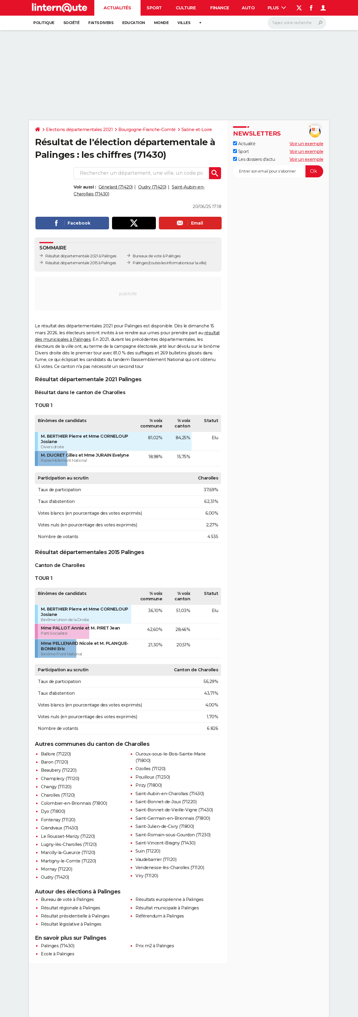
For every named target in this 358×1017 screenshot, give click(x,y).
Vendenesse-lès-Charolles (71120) (169, 867)
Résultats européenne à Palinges (169, 899)
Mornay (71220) (56, 869)
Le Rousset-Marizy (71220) (68, 836)
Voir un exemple (306, 143)
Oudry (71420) (152, 187)
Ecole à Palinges (57, 954)
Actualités (117, 8)
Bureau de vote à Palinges (67, 899)
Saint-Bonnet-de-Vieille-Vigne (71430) (174, 810)
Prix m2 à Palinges (154, 945)
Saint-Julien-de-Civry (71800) (164, 826)
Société (71, 22)
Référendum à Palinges (159, 916)
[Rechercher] (297, 23)
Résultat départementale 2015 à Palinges (80, 263)
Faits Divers (100, 22)
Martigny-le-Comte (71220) (68, 861)
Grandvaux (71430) (59, 828)
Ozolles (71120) (150, 768)
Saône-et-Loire (196, 129)
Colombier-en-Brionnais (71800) (74, 803)
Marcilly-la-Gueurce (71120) (68, 852)
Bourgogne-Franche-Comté (147, 129)
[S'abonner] (278, 171)
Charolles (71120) (58, 795)
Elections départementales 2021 (79, 129)
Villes (183, 22)
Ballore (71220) (56, 754)
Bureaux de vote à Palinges (156, 256)
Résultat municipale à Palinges (167, 908)
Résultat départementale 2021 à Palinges (80, 256)
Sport (154, 8)
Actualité (244, 143)
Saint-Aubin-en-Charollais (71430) (169, 793)
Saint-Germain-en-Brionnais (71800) (172, 818)
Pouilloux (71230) (152, 777)
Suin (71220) (147, 851)
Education (133, 22)
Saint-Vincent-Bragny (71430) (165, 843)
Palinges (140, 263)
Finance (219, 8)
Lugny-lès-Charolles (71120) (69, 844)
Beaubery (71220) (58, 770)
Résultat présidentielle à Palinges (75, 916)
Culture (186, 8)
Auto (248, 8)
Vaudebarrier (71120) (155, 859)
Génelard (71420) (116, 187)
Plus (277, 8)
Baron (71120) (54, 762)
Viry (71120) (146, 875)
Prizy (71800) (148, 785)
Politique (43, 22)
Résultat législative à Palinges (71, 924)
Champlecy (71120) (60, 778)
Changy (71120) (56, 786)
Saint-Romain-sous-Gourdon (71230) (173, 835)
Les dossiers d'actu (254, 159)
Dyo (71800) (53, 811)
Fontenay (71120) (58, 819)
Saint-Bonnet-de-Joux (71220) (165, 801)
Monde (161, 22)
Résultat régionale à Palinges (70, 908)
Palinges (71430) (57, 945)
